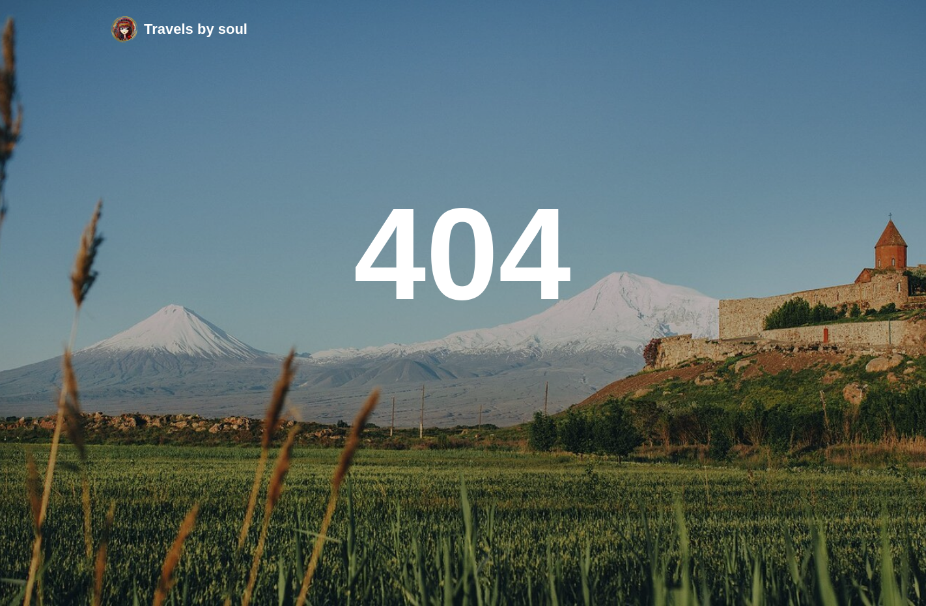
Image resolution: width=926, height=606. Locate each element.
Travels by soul (195, 29)
